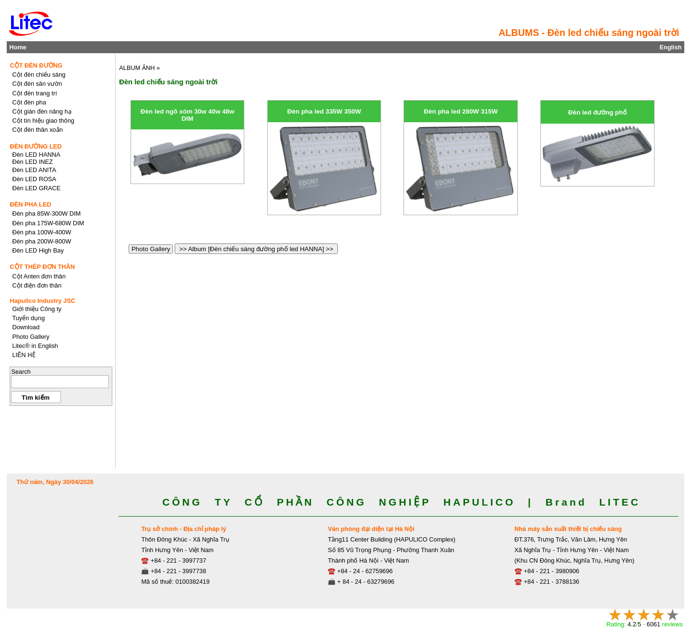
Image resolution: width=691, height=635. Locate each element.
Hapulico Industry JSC (42, 300)
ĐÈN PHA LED (30, 204)
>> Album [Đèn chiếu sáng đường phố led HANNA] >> (256, 249)
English (670, 47)
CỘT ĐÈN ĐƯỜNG (36, 65)
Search (21, 371)
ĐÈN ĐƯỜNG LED (35, 146)
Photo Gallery (151, 249)
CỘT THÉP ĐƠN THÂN (42, 266)
